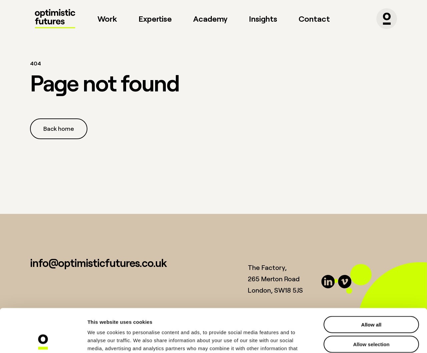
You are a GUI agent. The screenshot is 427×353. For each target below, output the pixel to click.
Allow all (371, 281)
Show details (350, 340)
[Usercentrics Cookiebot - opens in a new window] (43, 340)
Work (107, 18)
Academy (210, 18)
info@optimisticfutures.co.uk (98, 262)
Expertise (155, 18)
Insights (263, 18)
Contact (314, 18)
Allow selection (371, 301)
